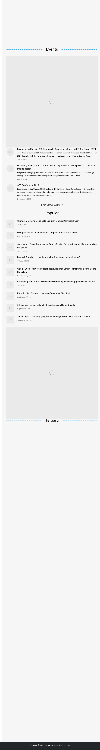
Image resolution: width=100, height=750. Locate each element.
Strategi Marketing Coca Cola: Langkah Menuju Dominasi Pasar (48, 221)
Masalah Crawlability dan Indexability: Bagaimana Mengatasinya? (48, 257)
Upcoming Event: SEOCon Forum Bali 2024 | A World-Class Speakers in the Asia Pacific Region (56, 167)
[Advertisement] (52, 23)
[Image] (52, 101)
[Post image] (10, 152)
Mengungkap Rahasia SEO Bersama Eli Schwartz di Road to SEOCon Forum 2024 (56, 149)
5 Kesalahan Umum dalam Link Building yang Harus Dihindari (46, 305)
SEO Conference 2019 (28, 185)
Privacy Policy (65, 745)
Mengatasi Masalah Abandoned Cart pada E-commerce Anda (47, 232)
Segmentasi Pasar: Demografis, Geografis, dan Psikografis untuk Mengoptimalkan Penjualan (57, 246)
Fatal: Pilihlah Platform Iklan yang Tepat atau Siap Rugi (43, 293)
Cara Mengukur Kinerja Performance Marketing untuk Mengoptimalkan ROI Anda (56, 281)
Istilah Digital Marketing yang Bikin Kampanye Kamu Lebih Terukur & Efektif (53, 316)
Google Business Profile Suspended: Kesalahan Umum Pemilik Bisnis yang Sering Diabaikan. (56, 270)
